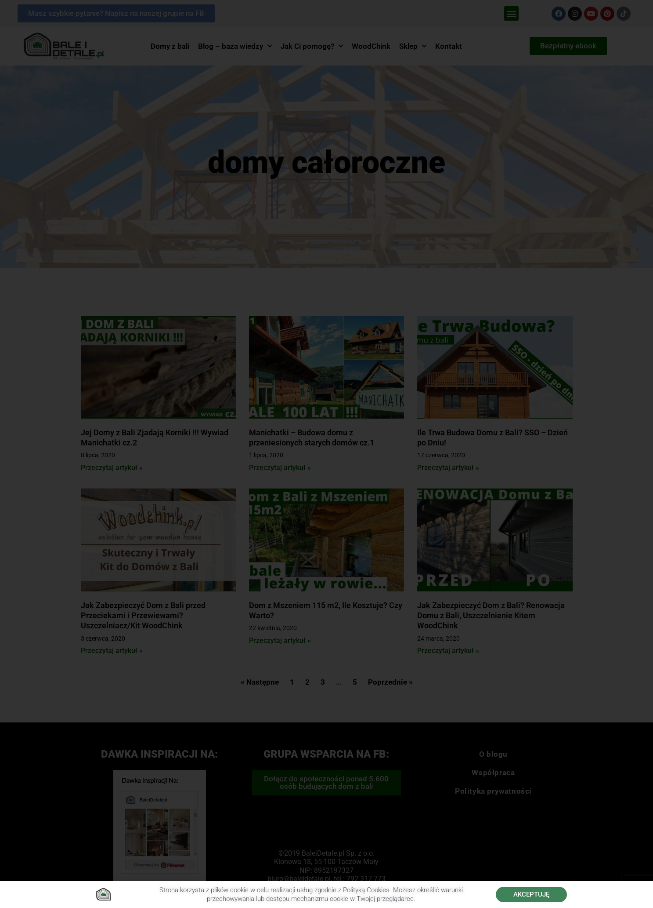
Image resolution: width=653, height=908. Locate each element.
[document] (326, 454)
